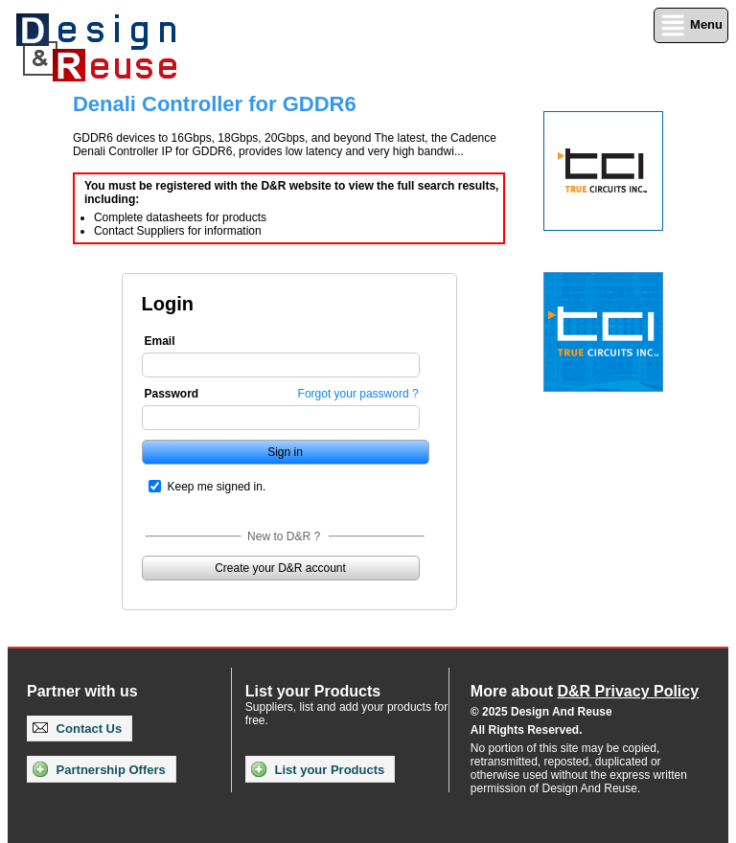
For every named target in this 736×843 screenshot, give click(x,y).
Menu (691, 25)
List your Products (317, 769)
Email (160, 341)
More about (585, 691)
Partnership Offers (99, 769)
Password (172, 393)
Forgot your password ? (358, 393)
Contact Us (77, 728)
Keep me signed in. (217, 486)
